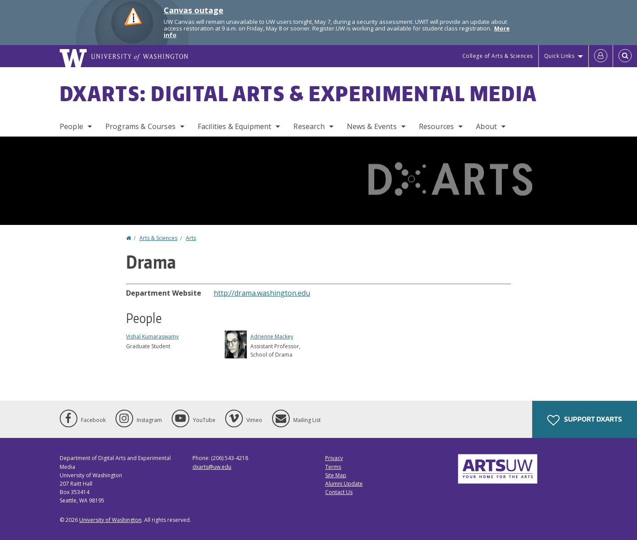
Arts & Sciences (158, 238)
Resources (436, 126)
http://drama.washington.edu (262, 293)
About (486, 126)
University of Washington (110, 520)
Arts (191, 238)
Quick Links (559, 56)
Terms (333, 467)
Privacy (334, 458)
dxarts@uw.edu (211, 467)
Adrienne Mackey (271, 336)
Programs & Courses (140, 126)
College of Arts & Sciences (497, 56)
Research (308, 126)
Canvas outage (193, 10)
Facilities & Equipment (235, 126)
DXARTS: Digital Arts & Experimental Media (298, 93)
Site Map (335, 475)
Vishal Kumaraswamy (152, 336)
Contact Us (339, 492)
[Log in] (601, 56)
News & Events (372, 126)
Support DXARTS (584, 420)
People (71, 126)
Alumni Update (344, 483)
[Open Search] (625, 56)
